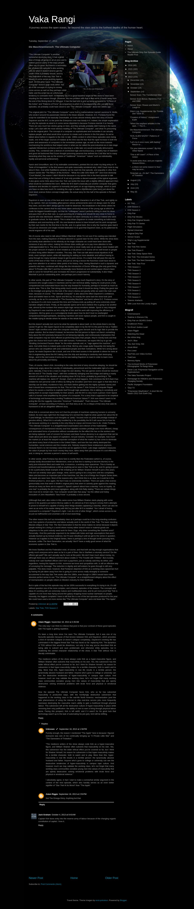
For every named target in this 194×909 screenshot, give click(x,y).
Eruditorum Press (135, 324)
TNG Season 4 (133, 277)
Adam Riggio (44, 622)
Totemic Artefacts (134, 300)
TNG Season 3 (133, 273)
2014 (130, 73)
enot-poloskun (101, 900)
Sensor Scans (133, 237)
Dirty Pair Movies (134, 217)
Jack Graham (44, 815)
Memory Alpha (133, 360)
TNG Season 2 (133, 270)
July (132, 184)
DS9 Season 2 (133, 210)
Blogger (123, 900)
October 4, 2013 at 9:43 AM (63, 815)
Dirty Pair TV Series (136, 223)
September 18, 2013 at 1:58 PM (73, 729)
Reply (40, 718)
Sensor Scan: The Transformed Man (146, 95)
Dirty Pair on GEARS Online (139, 320)
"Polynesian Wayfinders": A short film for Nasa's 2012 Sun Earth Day (144, 392)
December (135, 80)
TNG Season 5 (133, 280)
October (134, 88)
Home (74, 878)
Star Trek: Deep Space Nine (139, 253)
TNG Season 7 (133, 287)
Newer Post (36, 878)
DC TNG (131, 203)
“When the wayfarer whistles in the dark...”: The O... (145, 124)
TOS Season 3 (133, 297)
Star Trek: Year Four (136, 263)
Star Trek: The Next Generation (141, 260)
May (132, 192)
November (135, 84)
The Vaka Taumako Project (139, 375)
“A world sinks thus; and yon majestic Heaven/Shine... (146, 162)
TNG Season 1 (133, 267)
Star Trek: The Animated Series (141, 257)
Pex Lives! (132, 350)
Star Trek (40, 608)
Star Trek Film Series (136, 247)
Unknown (50, 729)
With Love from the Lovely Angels (142, 304)
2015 (130, 69)
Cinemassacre (133, 314)
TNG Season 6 (133, 283)
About (130, 49)
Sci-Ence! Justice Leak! (137, 327)
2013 (130, 77)
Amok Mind (132, 347)
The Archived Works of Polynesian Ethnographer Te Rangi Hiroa (142, 365)
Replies (44, 724)
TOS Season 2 (51, 608)
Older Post (111, 878)
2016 (130, 65)
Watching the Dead (135, 334)
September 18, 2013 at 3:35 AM (65, 622)
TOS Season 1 (133, 290)
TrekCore (131, 357)
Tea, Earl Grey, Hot (135, 344)
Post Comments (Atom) (51, 884)
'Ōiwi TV (131, 388)
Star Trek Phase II (135, 250)
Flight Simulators (134, 227)
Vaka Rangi (52, 19)
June (132, 188)
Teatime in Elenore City (137, 317)
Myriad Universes (135, 230)
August (133, 180)
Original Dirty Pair (135, 233)
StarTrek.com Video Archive (139, 354)
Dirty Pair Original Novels (138, 220)
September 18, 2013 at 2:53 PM (72, 794)
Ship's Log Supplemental (138, 240)
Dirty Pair (131, 213)
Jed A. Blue (132, 340)
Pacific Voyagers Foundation (139, 384)
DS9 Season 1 (133, 207)
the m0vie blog (133, 337)
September (135, 91)
